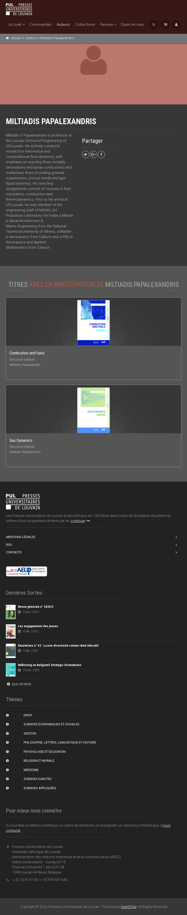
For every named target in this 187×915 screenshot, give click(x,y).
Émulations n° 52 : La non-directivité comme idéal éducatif (58, 645)
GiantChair (129, 907)
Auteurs (63, 24)
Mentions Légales (20, 537)
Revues (106, 24)
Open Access (132, 24)
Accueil (15, 24)
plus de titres (18, 684)
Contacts (14, 552)
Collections (85, 24)
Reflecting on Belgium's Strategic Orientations (49, 665)
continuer (80, 521)
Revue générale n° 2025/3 (35, 606)
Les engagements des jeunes (38, 626)
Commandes (40, 24)
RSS (9, 545)
